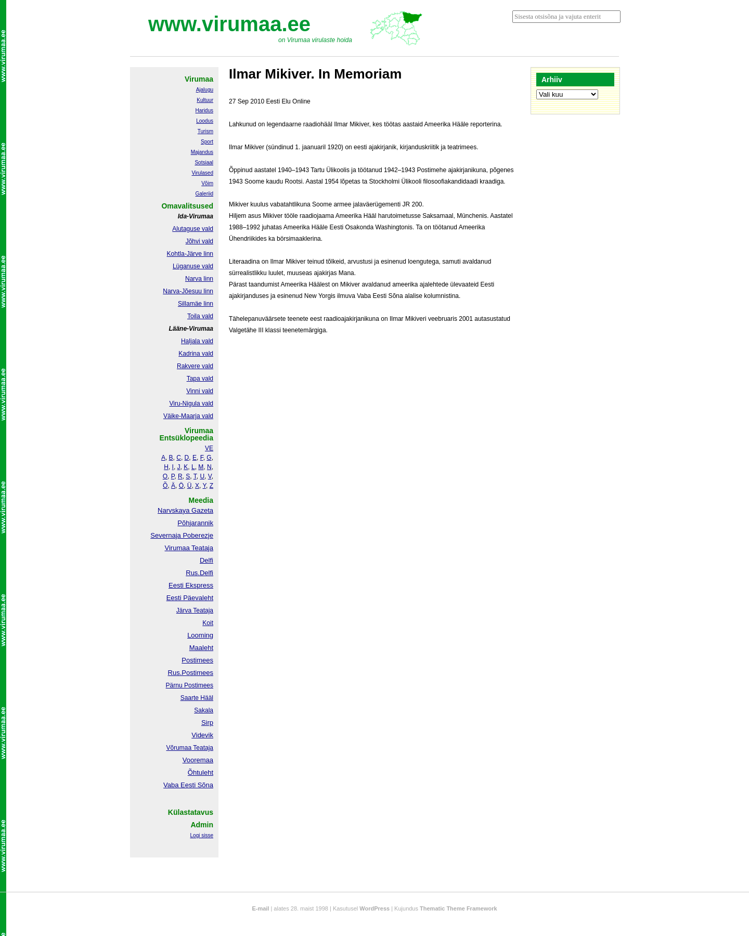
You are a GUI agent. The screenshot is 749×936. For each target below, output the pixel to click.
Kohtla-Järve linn (190, 253)
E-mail (260, 908)
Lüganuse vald (193, 266)
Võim (207, 183)
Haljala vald (197, 341)
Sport (207, 142)
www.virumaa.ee (229, 23)
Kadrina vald (195, 353)
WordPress (374, 908)
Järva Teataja (194, 610)
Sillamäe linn (195, 303)
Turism (205, 131)
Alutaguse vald (192, 228)
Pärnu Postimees (189, 685)
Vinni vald (199, 391)
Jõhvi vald (199, 241)
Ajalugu (204, 90)
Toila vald (200, 316)
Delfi (206, 560)
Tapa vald (200, 378)
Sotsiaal (204, 162)
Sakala (203, 710)
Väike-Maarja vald (188, 416)
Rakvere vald (195, 366)
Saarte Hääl (196, 697)
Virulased (202, 173)
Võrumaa (178, 747)
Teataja (202, 747)
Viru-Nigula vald (192, 403)
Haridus (204, 110)
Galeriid (204, 194)
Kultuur (205, 100)
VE (209, 448)
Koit (207, 623)
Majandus (202, 152)
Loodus (204, 121)
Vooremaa (198, 760)
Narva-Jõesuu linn (188, 291)
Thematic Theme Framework (458, 908)
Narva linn (199, 278)
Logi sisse (201, 835)
